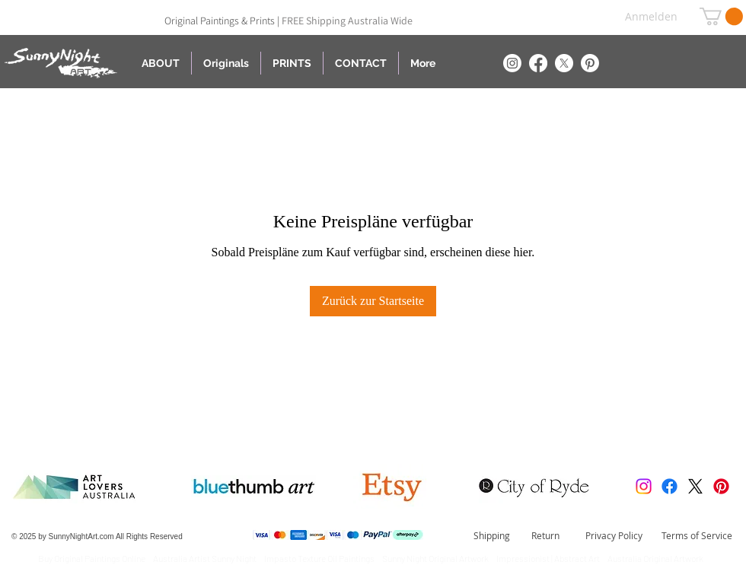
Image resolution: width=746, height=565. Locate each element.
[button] (721, 16)
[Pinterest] (590, 63)
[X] (564, 63)
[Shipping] (492, 536)
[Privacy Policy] (614, 536)
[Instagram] (512, 63)
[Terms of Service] (696, 536)
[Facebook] (538, 63)
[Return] (545, 536)
